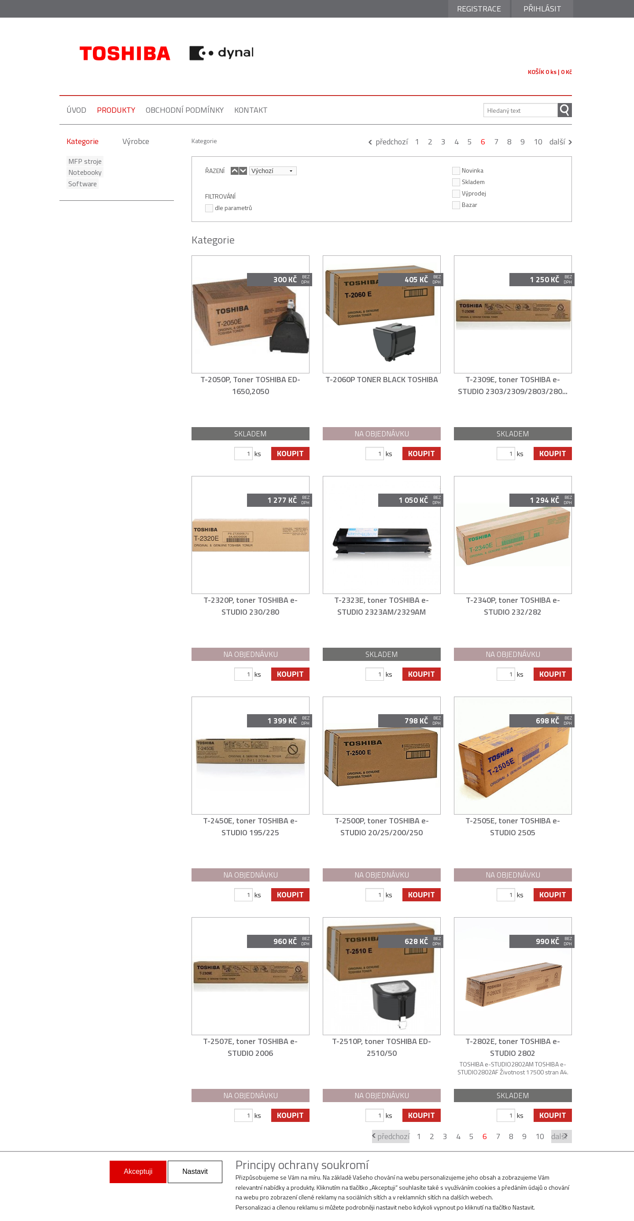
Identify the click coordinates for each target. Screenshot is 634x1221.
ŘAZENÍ (215, 170)
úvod (76, 110)
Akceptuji (138, 1171)
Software (80, 183)
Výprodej (469, 192)
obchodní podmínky (185, 110)
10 (538, 142)
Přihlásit (542, 9)
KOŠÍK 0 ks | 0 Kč (550, 71)
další (557, 142)
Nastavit (195, 1171)
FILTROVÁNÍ (220, 196)
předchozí (392, 142)
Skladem (468, 181)
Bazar (464, 204)
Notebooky (83, 172)
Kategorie (82, 141)
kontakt (251, 110)
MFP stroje (83, 161)
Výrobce (135, 141)
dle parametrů (228, 207)
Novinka (467, 170)
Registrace (479, 9)
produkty (116, 110)
